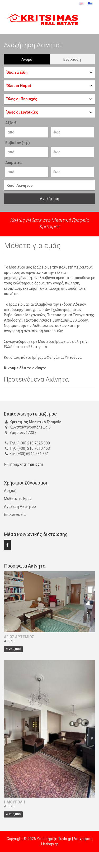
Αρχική (10, 490)
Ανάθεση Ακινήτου (20, 506)
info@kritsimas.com (26, 464)
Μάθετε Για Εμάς (18, 498)
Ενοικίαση (72, 59)
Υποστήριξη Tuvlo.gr (54, 839)
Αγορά (26, 59)
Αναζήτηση (49, 199)
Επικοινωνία (15, 514)
